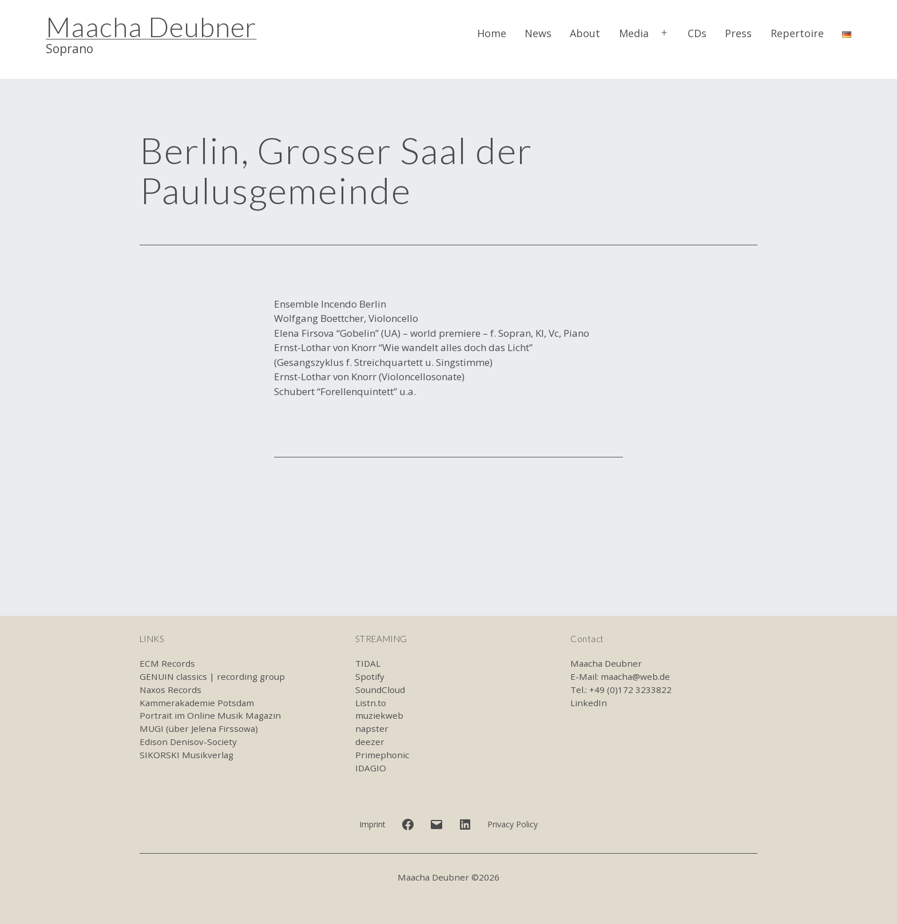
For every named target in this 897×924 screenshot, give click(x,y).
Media (634, 33)
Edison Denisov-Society (188, 741)
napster (371, 728)
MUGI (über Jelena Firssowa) (199, 728)
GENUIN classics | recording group (212, 676)
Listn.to (370, 702)
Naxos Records (170, 689)
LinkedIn (588, 702)
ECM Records (167, 663)
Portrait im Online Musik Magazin (210, 715)
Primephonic (382, 754)
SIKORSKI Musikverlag (186, 754)
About (585, 33)
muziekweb (379, 715)
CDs (697, 33)
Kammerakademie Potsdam (197, 702)
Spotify (369, 676)
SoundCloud (380, 689)
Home (491, 33)
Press (738, 33)
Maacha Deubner (151, 26)
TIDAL (367, 663)
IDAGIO (370, 768)
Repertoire (797, 33)
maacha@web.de (635, 676)
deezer (369, 741)
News (538, 33)
